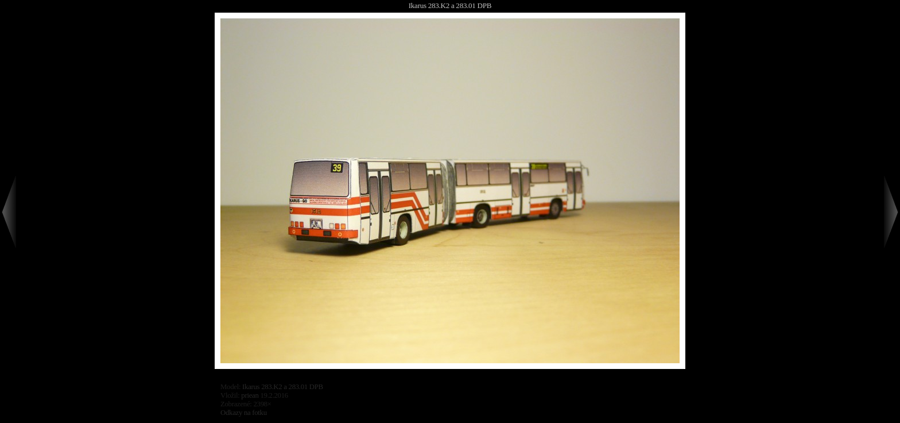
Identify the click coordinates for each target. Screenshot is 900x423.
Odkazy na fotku (243, 413)
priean (249, 395)
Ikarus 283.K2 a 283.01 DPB (450, 5)
